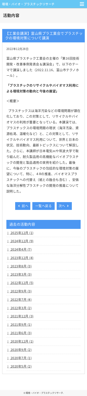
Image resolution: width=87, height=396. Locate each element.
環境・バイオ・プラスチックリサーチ (28, 4)
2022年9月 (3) (21, 291)
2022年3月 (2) (21, 307)
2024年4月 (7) (21, 249)
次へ (64, 205)
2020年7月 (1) (21, 357)
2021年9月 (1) (21, 324)
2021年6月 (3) (21, 332)
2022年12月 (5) (22, 282)
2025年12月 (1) (22, 232)
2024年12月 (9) (22, 240)
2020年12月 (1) (22, 341)
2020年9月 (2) (21, 349)
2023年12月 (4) (22, 257)
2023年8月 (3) (21, 266)
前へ (22, 205)
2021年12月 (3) (22, 316)
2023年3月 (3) (21, 274)
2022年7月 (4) (21, 299)
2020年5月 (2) (21, 366)
